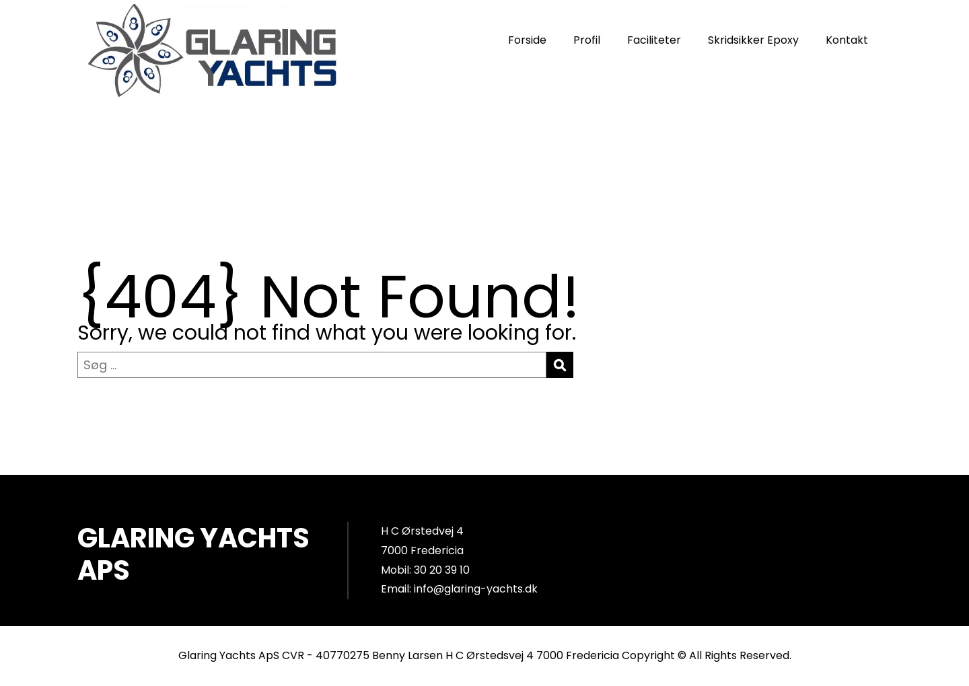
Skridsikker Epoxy (753, 40)
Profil (586, 40)
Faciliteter (654, 40)
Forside (527, 40)
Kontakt (847, 40)
